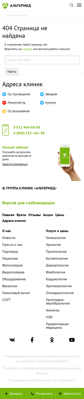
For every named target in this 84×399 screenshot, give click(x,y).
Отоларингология (60, 293)
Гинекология (56, 237)
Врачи (21, 215)
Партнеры (10, 251)
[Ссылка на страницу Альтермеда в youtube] (72, 341)
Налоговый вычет (16, 293)
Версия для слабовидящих (28, 203)
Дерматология (57, 265)
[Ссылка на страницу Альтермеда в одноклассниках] (52, 341)
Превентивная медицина (57, 325)
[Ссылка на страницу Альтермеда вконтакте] (12, 341)
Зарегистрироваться (15, 164)
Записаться (70, 393)
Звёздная (51, 94)
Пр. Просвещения (19, 94)
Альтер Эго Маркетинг (58, 380)
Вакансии (9, 286)
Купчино (50, 102)
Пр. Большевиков (18, 111)
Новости (8, 237)
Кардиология (56, 279)
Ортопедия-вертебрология (58, 301)
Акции (48, 215)
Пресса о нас (12, 244)
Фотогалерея (12, 265)
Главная (8, 215)
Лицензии (10, 258)
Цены (59, 215)
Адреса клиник (22, 84)
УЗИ (49, 317)
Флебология (55, 272)
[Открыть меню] (79, 5)
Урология (53, 244)
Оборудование (14, 279)
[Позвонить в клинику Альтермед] (42, 393)
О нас (6, 231)
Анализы (53, 310)
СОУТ (6, 299)
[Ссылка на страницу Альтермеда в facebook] (32, 341)
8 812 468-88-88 (26, 127)
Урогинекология (59, 286)
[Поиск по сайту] (71, 5)
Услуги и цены (57, 231)
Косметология (57, 258)
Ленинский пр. (17, 102)
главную (27, 49)
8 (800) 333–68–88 (29, 133)
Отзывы (34, 215)
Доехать (13, 393)
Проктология (56, 251)
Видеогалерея (13, 272)
